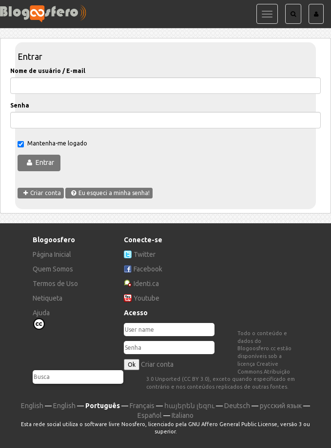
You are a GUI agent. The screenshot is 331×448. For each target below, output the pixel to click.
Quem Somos (53, 269)
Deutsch (237, 406)
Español (149, 415)
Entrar (45, 162)
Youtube (146, 298)
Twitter (145, 254)
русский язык (281, 406)
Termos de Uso (55, 283)
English (32, 406)
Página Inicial (52, 254)
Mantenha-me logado (52, 143)
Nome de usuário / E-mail (47, 71)
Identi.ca (146, 283)
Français (142, 406)
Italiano (183, 415)
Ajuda (41, 313)
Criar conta (157, 364)
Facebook (148, 269)
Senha (19, 105)
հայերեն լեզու (189, 406)
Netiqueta (47, 298)
